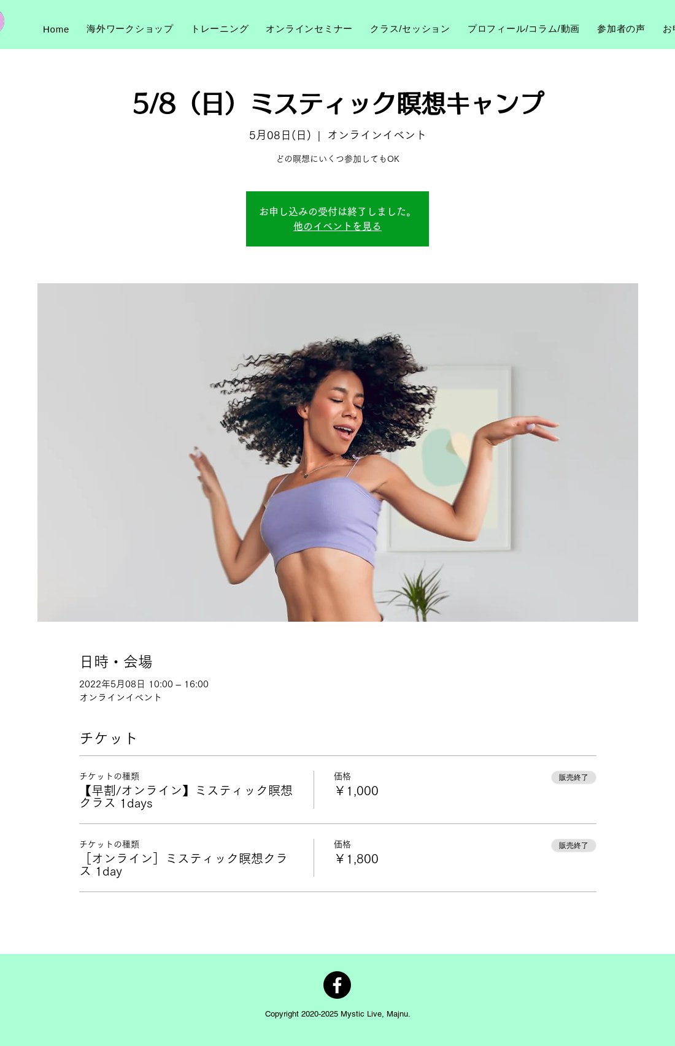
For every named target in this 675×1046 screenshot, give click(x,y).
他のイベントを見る (337, 226)
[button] (130, 28)
